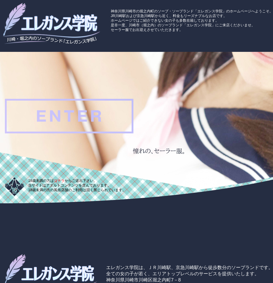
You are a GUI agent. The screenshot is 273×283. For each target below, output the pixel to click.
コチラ (59, 181)
